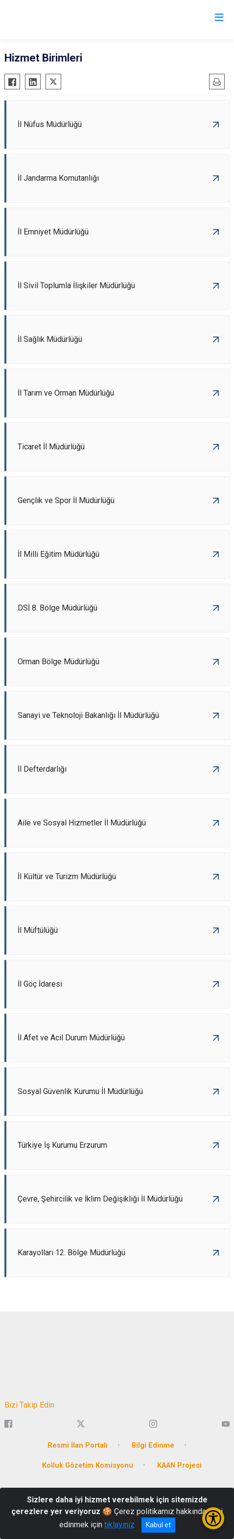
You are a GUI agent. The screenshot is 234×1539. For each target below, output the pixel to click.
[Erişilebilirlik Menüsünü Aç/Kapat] (213, 1518)
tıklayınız (119, 1524)
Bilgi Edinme (153, 1445)
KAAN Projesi (179, 1465)
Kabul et (158, 1525)
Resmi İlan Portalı (77, 1445)
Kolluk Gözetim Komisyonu (87, 1465)
